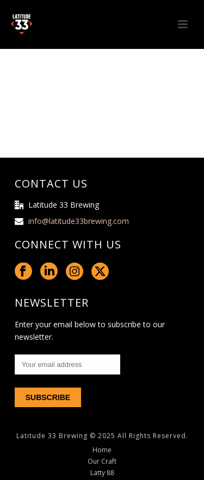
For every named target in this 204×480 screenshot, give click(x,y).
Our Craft (102, 461)
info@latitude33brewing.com (78, 221)
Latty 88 (102, 473)
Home (102, 450)
